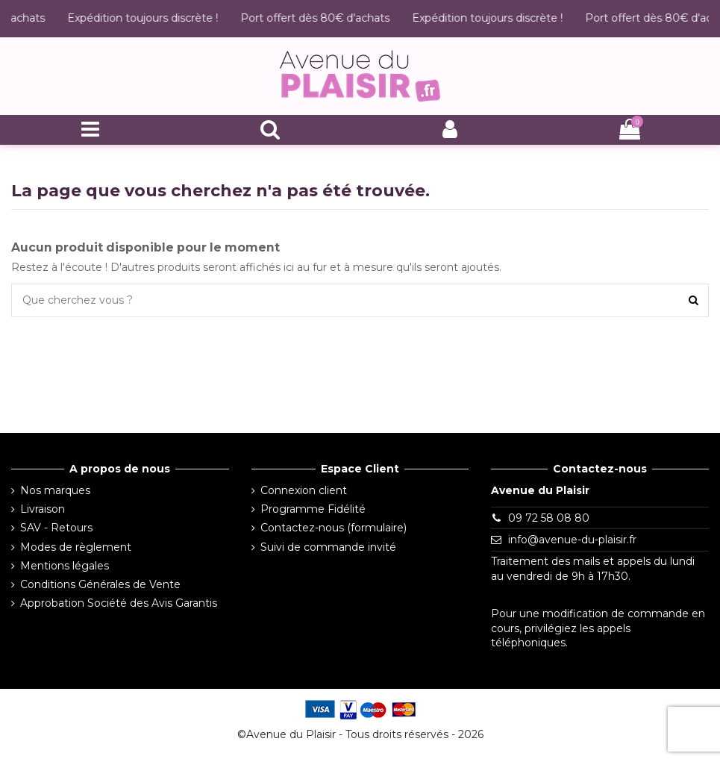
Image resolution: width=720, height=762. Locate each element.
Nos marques (55, 490)
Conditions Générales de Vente (100, 584)
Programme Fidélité (313, 509)
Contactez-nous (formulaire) (333, 527)
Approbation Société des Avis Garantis (118, 603)
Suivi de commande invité (328, 547)
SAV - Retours (56, 527)
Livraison (42, 509)
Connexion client (303, 490)
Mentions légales (64, 565)
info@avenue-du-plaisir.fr (572, 539)
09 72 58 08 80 (548, 518)
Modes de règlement (75, 547)
